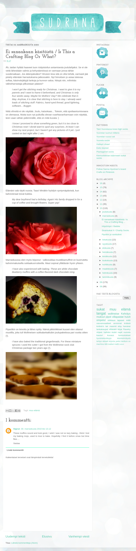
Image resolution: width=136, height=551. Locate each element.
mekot (121, 344)
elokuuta (106, 248)
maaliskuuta (108, 269)
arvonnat (117, 323)
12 (101, 200)
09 (101, 282)
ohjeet (99, 332)
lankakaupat (102, 329)
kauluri (99, 335)
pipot (108, 316)
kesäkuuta (107, 256)
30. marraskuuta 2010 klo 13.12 (36, 429)
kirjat (120, 329)
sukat (100, 309)
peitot (118, 341)
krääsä (127, 323)
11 (101, 204)
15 (101, 187)
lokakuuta (107, 239)
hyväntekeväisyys (103, 338)
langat (101, 313)
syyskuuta (107, 244)
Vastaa (16, 443)
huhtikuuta (107, 264)
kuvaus (110, 335)
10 (101, 208)
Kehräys (125, 313)
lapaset (120, 320)
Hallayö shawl (103, 144)
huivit (127, 316)
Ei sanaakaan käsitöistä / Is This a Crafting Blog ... (115, 220)
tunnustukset (124, 335)
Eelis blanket (102, 148)
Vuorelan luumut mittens (107, 133)
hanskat (126, 326)
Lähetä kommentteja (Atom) (24, 543)
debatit (105, 341)
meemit (113, 326)
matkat (111, 344)
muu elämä (34, 410)
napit (120, 332)
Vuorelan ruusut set (105, 136)
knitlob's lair (102, 326)
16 (101, 183)
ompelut (101, 320)
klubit (114, 332)
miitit (128, 320)
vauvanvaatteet (103, 323)
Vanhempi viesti (78, 536)
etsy (120, 326)
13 (101, 196)
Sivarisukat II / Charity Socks (115, 230)
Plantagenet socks (105, 152)
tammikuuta (108, 277)
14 (101, 191)
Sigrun (16, 429)
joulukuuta (107, 212)
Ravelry (126, 329)
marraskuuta (108, 216)
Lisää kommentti (15, 450)
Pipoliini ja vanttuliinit (112, 234)
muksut (100, 316)
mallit (116, 344)
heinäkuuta (107, 252)
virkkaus (111, 320)
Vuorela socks (103, 140)
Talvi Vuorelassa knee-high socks (112, 129)
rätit (105, 344)
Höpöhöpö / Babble (111, 226)
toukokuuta (107, 260)
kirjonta (112, 341)
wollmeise (113, 313)
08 (101, 286)
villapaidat (118, 316)
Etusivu (47, 536)
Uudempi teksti (15, 536)
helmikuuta (107, 273)
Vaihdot (107, 332)
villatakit (113, 329)
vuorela (127, 332)
